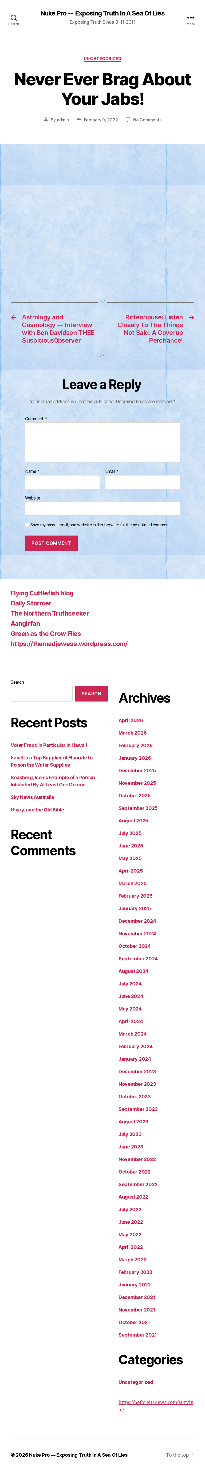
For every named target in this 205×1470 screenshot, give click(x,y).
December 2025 (137, 770)
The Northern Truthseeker (50, 613)
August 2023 (133, 1121)
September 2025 (138, 808)
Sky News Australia (32, 797)
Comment (36, 419)
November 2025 (137, 783)
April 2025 (131, 871)
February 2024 (136, 1046)
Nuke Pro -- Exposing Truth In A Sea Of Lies (102, 13)
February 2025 (136, 896)
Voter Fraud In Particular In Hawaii (49, 745)
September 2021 (138, 1335)
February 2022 (135, 1272)
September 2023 (138, 1109)
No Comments (147, 119)
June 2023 (131, 1147)
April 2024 (131, 1021)
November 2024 (137, 933)
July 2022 (130, 1209)
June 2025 (131, 846)
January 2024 (135, 1059)
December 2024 (137, 921)
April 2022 (131, 1247)
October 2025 (135, 795)
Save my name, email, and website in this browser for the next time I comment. (100, 524)
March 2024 (133, 1034)
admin (63, 119)
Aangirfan (25, 623)
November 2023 (137, 1084)
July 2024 (130, 983)
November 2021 (137, 1310)
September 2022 (138, 1184)
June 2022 (131, 1222)
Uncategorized (102, 58)
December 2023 (137, 1071)
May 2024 (130, 1009)
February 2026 (136, 745)
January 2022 (135, 1284)
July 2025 (130, 833)
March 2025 (133, 883)
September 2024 (138, 958)
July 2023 (130, 1134)
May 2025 (130, 858)
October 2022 (135, 1172)
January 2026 (135, 758)
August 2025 (133, 820)
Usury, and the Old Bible (37, 810)
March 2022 (132, 1259)
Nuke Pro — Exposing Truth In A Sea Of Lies (78, 1455)
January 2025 (135, 908)
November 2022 (137, 1159)
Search (17, 682)
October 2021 (134, 1322)
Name (32, 471)
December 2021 (137, 1297)
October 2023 (135, 1096)
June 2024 (131, 996)
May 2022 (130, 1234)
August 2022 (133, 1197)
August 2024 (133, 971)
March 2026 (133, 733)
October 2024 (135, 946)
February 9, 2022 (101, 119)
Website (32, 498)
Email (112, 471)
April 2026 (131, 720)
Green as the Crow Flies (46, 633)
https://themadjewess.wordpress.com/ (69, 644)
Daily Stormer (31, 603)
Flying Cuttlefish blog (42, 593)
